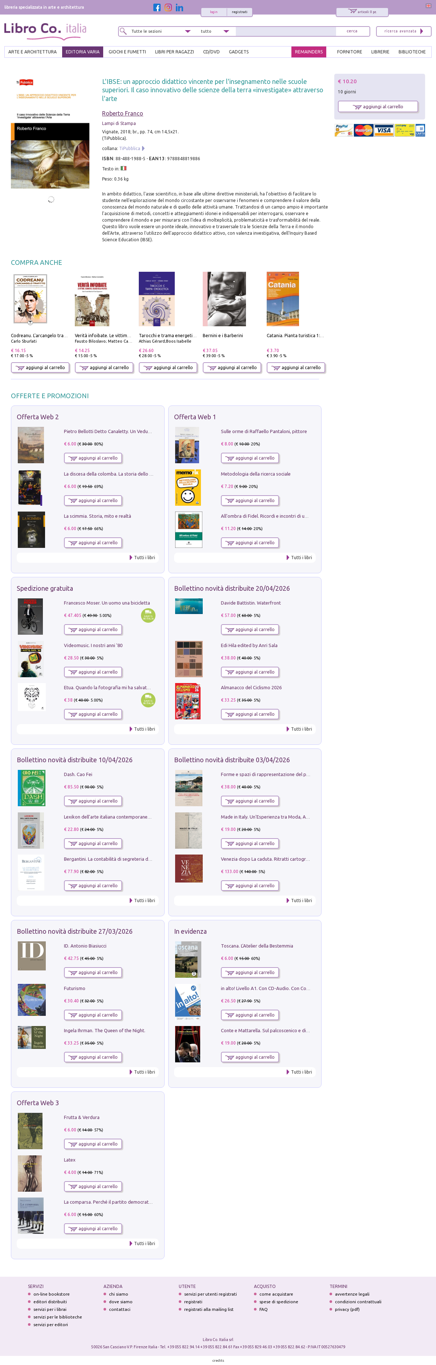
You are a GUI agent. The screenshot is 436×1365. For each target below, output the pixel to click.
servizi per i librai (49, 1309)
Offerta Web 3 (38, 1102)
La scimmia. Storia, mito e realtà (97, 515)
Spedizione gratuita (45, 588)
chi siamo (118, 1294)
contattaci (119, 1309)
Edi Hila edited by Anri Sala (249, 645)
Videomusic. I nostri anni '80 (93, 645)
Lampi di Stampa (119, 123)
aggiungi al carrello (40, 367)
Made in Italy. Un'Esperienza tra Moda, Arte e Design (276, 816)
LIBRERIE (380, 51)
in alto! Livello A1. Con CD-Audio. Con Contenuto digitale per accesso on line (301, 988)
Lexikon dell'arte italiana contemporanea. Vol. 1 (114, 816)
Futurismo (74, 988)
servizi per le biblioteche (57, 1316)
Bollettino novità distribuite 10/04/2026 (75, 759)
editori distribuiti (50, 1301)
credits (218, 1360)
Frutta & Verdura (82, 1117)
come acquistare (276, 1294)
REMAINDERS (309, 51)
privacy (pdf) (347, 1309)
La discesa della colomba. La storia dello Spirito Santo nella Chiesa (133, 473)
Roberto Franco (122, 113)
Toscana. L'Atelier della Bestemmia (257, 945)
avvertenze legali (352, 1294)
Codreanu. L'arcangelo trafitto (42, 335)
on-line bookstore (51, 1294)
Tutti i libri (144, 557)
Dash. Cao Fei (78, 774)
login (214, 12)
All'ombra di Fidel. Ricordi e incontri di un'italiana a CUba (280, 515)
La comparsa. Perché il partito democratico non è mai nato (125, 1201)
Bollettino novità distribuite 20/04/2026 (232, 588)
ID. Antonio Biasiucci (85, 945)
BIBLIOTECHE (412, 51)
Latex (70, 1159)
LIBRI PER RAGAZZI (174, 51)
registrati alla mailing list (209, 1309)
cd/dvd (211, 51)
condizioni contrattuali (358, 1301)
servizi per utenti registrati (210, 1294)
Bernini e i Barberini (223, 335)
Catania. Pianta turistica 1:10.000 (300, 335)
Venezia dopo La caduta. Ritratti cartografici (268, 858)
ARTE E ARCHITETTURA (32, 51)
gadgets (239, 51)
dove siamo (121, 1301)
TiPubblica (129, 148)
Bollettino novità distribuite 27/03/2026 (75, 931)
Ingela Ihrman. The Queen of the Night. (104, 1030)
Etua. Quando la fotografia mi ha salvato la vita (114, 687)
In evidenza (190, 931)
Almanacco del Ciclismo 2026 (251, 687)
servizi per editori (50, 1324)
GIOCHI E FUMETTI (127, 51)
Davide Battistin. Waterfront (251, 602)
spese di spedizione (278, 1301)
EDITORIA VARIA (83, 51)
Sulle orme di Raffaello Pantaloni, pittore (264, 431)
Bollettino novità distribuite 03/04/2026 (232, 759)
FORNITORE (349, 51)
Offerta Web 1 (195, 416)
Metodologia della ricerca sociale (256, 473)
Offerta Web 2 (38, 416)
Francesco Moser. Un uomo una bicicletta (107, 602)
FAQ (263, 1309)
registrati (239, 12)
